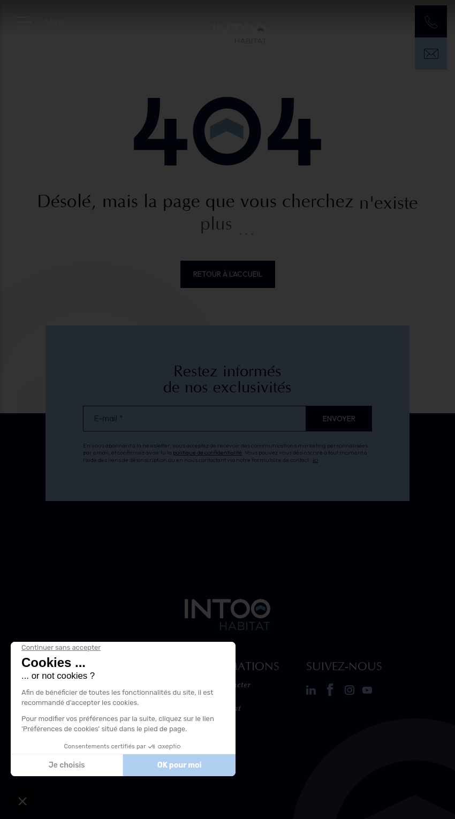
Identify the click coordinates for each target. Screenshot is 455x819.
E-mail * (108, 418)
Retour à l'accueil (227, 274)
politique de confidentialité (207, 452)
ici (315, 460)
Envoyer (339, 418)
